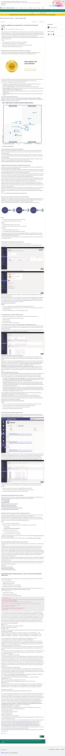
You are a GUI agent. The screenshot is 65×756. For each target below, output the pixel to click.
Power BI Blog (6, 526)
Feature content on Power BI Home (7, 568)
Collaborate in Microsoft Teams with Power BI (9, 503)
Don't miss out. (53, 14)
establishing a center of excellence (35, 538)
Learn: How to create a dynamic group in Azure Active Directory (12, 400)
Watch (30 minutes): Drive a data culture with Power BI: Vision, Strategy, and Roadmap (16, 161)
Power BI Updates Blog (20, 18)
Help (59, 10)
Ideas (25, 7)
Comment (3, 742)
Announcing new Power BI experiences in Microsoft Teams (16, 193)
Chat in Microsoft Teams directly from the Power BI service (11, 507)
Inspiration (21, 7)
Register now (3, 4)
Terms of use (57, 749)
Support (43, 7)
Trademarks (62, 749)
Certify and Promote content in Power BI (8, 569)
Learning (38, 7)
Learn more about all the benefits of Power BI (9, 96)
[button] (42, 25)
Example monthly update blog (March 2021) (12, 528)
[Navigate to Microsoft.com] (2, 7)
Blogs (34, 7)
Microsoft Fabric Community (7, 18)
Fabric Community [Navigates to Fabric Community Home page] (11, 7)
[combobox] (51, 13)
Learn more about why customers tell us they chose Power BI (12, 149)
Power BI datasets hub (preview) (7, 566)
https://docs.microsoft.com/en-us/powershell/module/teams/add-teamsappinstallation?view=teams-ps (19, 722)
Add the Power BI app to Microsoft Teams (8, 505)
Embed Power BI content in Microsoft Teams (9, 506)
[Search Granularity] (35, 13)
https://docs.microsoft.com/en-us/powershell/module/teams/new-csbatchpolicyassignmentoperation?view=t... (21, 724)
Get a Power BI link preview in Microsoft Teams (9, 509)
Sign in (56, 10)
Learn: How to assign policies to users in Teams (9, 372)
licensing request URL (27, 300)
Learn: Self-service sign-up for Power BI (8, 302)
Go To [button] (63, 10)
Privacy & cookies (51, 749)
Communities (30, 7)
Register (52, 10)
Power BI (5, 733)
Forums (17, 7)
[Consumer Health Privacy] (14, 753)
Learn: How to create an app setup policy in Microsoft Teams (12, 355)
